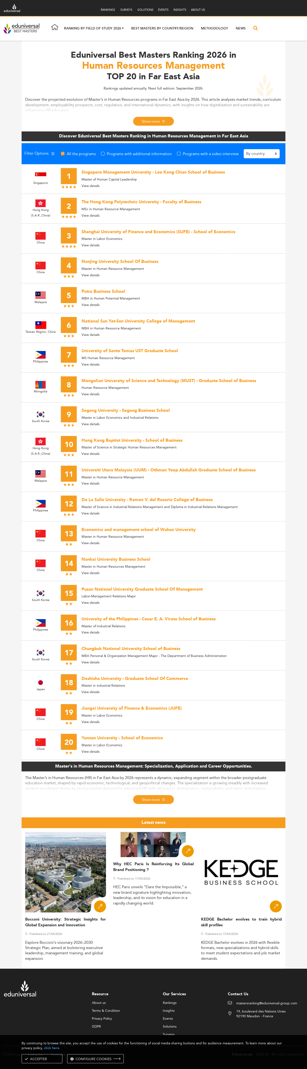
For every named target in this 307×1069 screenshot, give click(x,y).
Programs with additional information (139, 154)
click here (51, 1048)
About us (99, 1003)
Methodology (214, 28)
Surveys (169, 1034)
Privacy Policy (102, 1018)
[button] (123, 28)
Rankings (170, 1003)
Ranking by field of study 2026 (92, 28)
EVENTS (163, 9)
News (241, 28)
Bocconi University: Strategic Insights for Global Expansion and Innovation (65, 922)
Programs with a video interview (211, 154)
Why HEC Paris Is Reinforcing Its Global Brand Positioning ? (153, 867)
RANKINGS (108, 9)
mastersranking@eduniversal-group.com (266, 1003)
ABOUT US (198, 9)
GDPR (96, 1026)
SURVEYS (126, 9)
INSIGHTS (179, 9)
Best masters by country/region (162, 28)
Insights (169, 1010)
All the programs (81, 154)
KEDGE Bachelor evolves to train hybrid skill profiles (241, 922)
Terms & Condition (106, 1010)
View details (91, 185)
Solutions (170, 1026)
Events (168, 1018)
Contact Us (238, 994)
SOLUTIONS (145, 9)
